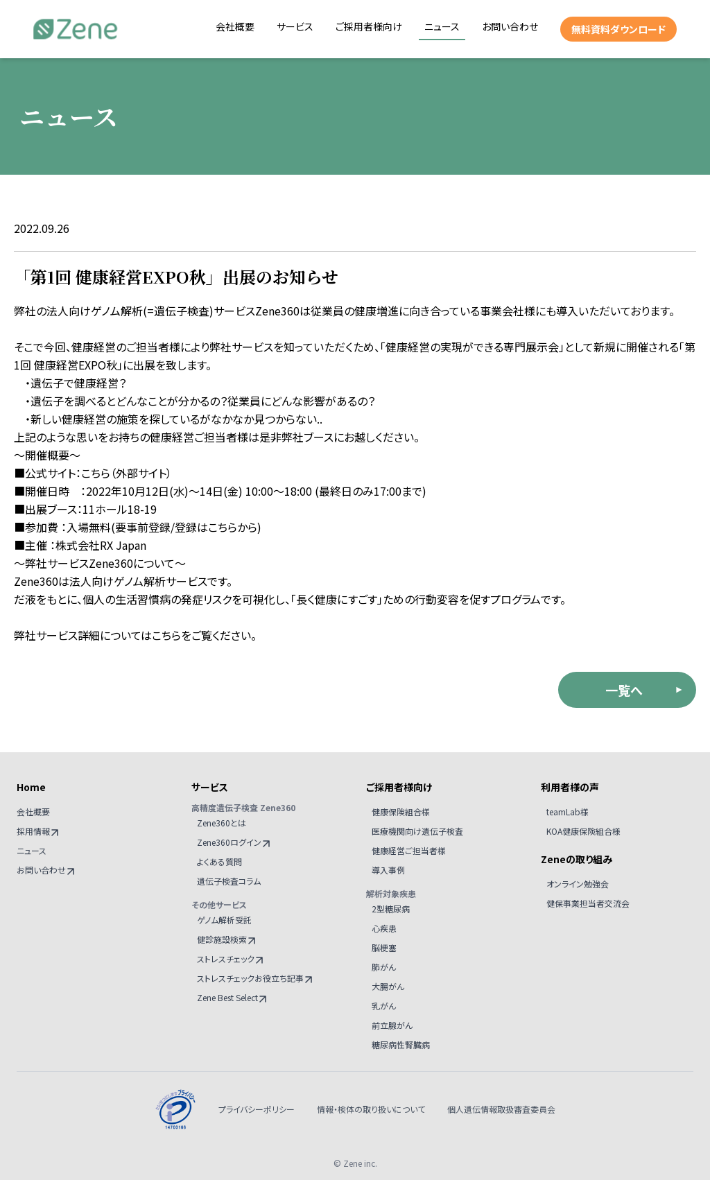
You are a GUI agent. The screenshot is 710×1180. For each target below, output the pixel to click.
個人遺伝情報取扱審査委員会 (501, 1109)
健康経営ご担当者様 (409, 850)
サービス (295, 26)
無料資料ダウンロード (618, 29)
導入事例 (388, 870)
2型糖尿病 (391, 908)
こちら (95, 473)
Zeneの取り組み (576, 859)
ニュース (442, 26)
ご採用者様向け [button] (369, 26)
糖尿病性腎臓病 (401, 1044)
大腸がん (388, 986)
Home (31, 787)
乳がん (384, 1006)
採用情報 (37, 831)
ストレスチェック (230, 958)
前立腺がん (392, 1025)
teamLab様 (567, 811)
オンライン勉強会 (577, 884)
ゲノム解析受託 (224, 920)
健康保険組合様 (401, 811)
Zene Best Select (231, 997)
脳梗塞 (384, 947)
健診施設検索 (226, 939)
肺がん (384, 967)
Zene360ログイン (233, 842)
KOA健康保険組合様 (583, 831)
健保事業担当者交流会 (588, 903)
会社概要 (235, 26)
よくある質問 (219, 861)
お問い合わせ (510, 26)
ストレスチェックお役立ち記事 (254, 978)
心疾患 (384, 928)
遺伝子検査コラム (229, 881)
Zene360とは (221, 822)
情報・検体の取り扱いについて (371, 1109)
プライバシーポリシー (256, 1109)
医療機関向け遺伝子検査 (417, 831)
